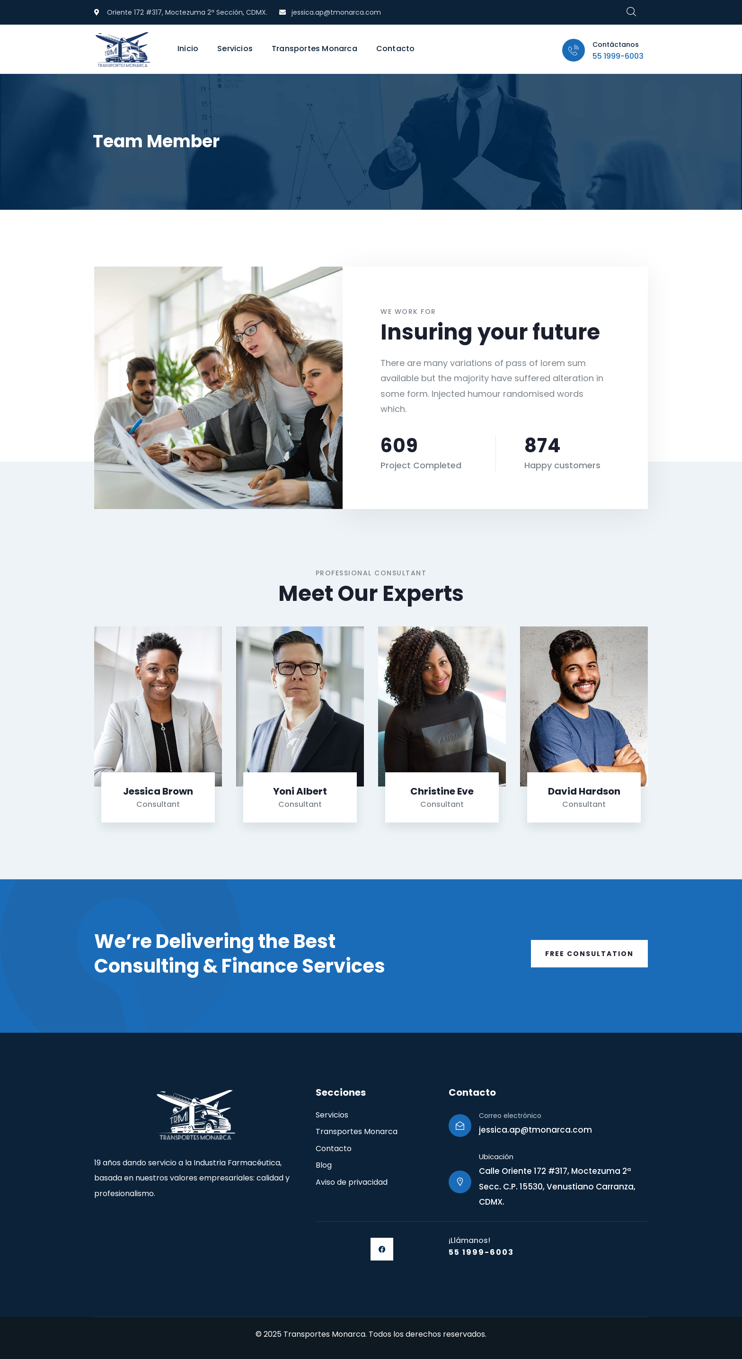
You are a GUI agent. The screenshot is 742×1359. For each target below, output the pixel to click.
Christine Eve (442, 791)
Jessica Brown (158, 791)
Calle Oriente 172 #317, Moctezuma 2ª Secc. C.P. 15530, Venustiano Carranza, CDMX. (557, 1186)
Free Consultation (589, 953)
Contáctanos (615, 44)
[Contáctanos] (573, 50)
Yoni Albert (300, 791)
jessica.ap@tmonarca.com (535, 1129)
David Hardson (584, 791)
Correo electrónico (510, 1115)
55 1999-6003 (618, 56)
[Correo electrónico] (460, 1125)
